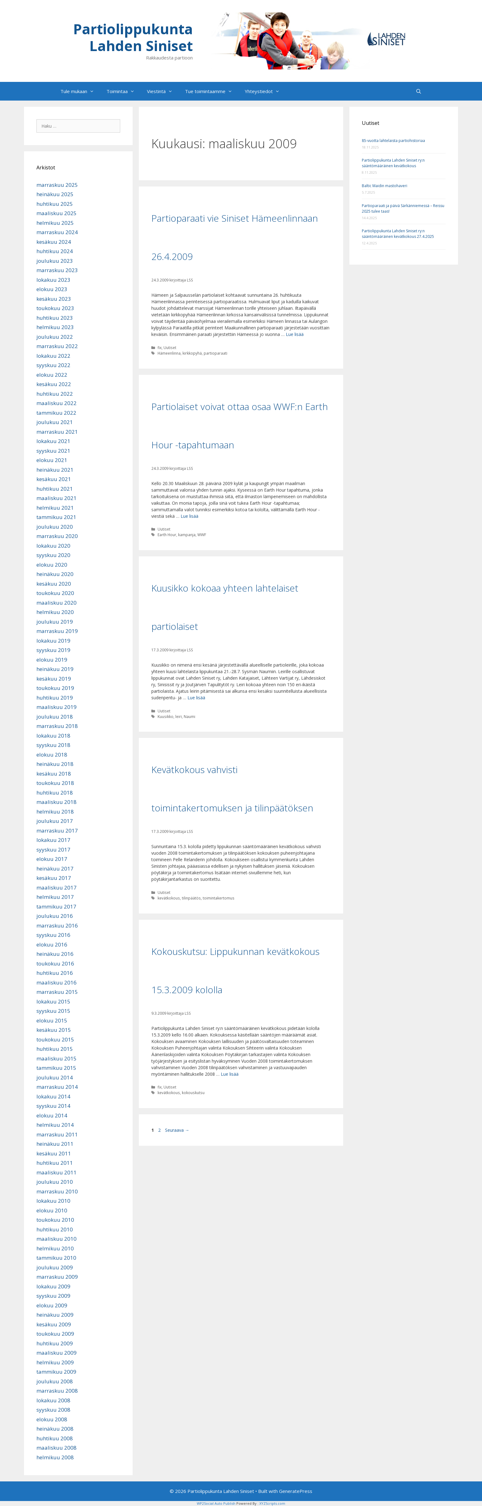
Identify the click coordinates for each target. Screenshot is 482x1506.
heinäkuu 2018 (54, 763)
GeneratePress (295, 1491)
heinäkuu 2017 (54, 868)
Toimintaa (123, 91)
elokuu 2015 (51, 1020)
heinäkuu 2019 (54, 669)
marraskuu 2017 (57, 830)
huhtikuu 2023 (54, 317)
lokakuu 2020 (53, 545)
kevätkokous (169, 897)
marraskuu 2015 (57, 991)
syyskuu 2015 (53, 1010)
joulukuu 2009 (54, 1267)
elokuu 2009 (51, 1305)
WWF (201, 534)
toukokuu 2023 (55, 308)
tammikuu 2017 (56, 906)
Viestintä (163, 91)
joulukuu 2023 (54, 260)
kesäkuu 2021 (53, 479)
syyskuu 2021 (53, 450)
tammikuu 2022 (56, 412)
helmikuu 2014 (55, 1124)
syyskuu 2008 (53, 1409)
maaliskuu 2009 (56, 1352)
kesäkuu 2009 (53, 1324)
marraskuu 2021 (57, 431)
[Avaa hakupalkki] (418, 91)
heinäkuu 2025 (54, 194)
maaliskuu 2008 (56, 1447)
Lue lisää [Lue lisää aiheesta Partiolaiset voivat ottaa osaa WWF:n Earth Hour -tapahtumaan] (189, 516)
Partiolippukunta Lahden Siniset (133, 37)
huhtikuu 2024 (54, 251)
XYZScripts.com (272, 1503)
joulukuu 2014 (54, 1077)
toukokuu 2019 (55, 688)
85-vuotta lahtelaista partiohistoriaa (393, 140)
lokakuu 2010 (53, 1200)
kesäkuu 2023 (53, 298)
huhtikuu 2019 (54, 697)
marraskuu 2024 (57, 232)
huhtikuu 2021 (54, 488)
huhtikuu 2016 (54, 972)
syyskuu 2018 (53, 744)
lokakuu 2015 (53, 1001)
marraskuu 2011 (57, 1134)
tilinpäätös (191, 897)
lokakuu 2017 (53, 839)
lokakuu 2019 (53, 640)
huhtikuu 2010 (54, 1229)
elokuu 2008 (51, 1419)
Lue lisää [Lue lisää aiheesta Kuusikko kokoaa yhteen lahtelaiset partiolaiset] (196, 698)
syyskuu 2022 (53, 365)
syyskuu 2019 (53, 650)
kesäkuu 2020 (53, 583)
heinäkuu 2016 (54, 953)
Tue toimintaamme (212, 91)
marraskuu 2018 (57, 725)
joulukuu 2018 (54, 716)
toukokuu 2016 (55, 963)
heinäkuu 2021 (54, 469)
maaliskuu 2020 (56, 602)
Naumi (189, 716)
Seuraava (177, 1130)
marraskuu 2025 (57, 184)
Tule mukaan (80, 91)
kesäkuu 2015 (53, 1029)
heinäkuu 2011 (54, 1143)
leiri (178, 716)
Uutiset (169, 347)
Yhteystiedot (265, 91)
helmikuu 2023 (55, 327)
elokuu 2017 (51, 858)
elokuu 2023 (51, 289)
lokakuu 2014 (53, 1096)
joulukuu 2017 (54, 820)
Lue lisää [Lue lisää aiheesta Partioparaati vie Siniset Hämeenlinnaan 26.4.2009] (295, 334)
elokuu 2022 (51, 374)
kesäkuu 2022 (53, 384)
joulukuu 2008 (54, 1381)
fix (160, 347)
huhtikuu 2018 (54, 792)
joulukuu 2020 (54, 526)
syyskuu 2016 (53, 934)
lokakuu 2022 (53, 355)
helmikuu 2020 (55, 612)
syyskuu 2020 (53, 555)
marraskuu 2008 (57, 1390)
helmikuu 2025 (55, 222)
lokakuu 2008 (53, 1400)
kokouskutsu (193, 1092)
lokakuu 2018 (53, 735)
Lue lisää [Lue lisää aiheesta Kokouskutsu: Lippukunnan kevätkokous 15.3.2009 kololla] (230, 1074)
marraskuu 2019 (57, 631)
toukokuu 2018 (55, 782)
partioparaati (215, 353)
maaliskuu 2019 (56, 707)
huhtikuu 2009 (54, 1343)
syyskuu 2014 (53, 1105)
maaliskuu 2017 (56, 887)
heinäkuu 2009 (54, 1314)
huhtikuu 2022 (54, 393)
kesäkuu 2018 (53, 773)
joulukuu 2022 (54, 336)
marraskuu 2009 (57, 1276)
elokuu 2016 (51, 944)
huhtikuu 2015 (54, 1048)
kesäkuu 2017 (53, 877)
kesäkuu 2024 (53, 241)
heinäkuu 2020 (54, 574)
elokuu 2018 (51, 754)
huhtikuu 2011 (54, 1162)
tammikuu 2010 (56, 1257)
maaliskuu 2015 (56, 1058)
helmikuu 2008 (55, 1457)
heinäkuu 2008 (54, 1428)
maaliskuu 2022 (56, 403)
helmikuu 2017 (55, 896)
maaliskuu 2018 (56, 801)
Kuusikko (165, 716)
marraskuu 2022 (57, 346)
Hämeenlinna (169, 353)
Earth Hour (167, 534)
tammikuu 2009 (56, 1371)
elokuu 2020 (51, 564)
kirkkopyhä (192, 353)
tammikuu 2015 (56, 1067)
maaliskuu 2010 (56, 1238)
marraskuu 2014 (57, 1086)
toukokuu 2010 (55, 1219)
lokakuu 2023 (53, 279)
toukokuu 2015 (55, 1039)
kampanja (187, 534)
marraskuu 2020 (57, 536)
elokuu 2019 (51, 659)
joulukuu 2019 (54, 621)
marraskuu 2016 (57, 925)
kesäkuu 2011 (53, 1153)
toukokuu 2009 (55, 1333)
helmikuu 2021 (55, 507)
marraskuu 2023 (57, 270)
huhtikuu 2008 (54, 1438)
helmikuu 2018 (55, 811)
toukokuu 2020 (55, 593)
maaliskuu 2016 (56, 982)
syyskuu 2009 (53, 1295)
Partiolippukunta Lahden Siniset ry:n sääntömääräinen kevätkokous (393, 163)
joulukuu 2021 (54, 422)
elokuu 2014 (51, 1115)
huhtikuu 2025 (54, 203)
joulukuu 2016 (54, 915)
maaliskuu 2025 (56, 213)
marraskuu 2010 (57, 1191)
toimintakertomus (218, 897)
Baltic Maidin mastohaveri (384, 185)
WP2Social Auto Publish (216, 1503)
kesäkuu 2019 (53, 678)
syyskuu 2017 (53, 849)
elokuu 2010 (51, 1210)
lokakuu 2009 (53, 1286)
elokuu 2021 (51, 460)
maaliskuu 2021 (56, 498)
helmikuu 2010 (55, 1248)
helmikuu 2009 (55, 1362)
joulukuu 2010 (54, 1181)
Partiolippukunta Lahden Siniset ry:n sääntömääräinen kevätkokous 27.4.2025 (398, 233)
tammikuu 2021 (56, 517)
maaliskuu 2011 (56, 1172)
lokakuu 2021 (53, 441)
